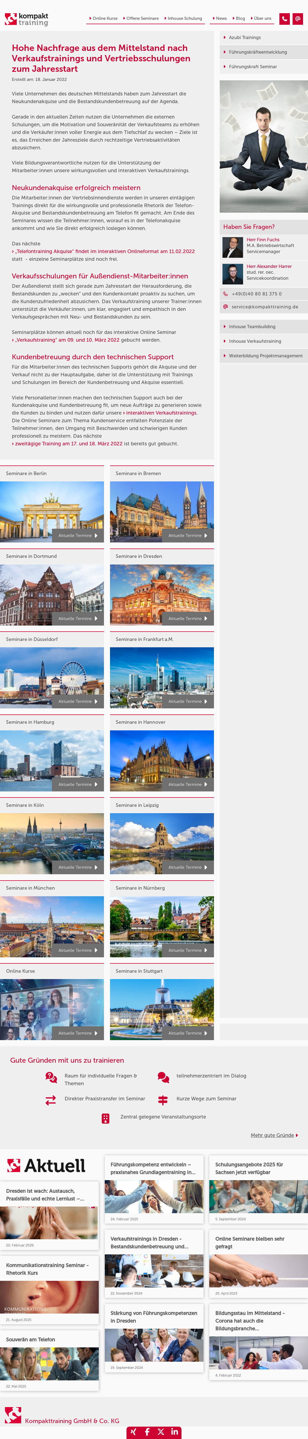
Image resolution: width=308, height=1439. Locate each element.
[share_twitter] (161, 1433)
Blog (238, 18)
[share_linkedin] (175, 1433)
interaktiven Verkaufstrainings (161, 413)
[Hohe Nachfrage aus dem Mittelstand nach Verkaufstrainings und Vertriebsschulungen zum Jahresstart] (284, 19)
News (220, 18)
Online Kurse (103, 18)
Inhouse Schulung (183, 18)
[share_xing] (133, 1433)
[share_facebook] (147, 1433)
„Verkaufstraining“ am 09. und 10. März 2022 (67, 340)
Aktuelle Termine (78, 536)
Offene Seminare (141, 18)
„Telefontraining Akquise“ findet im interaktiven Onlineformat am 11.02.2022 (105, 251)
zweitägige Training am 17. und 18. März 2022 (69, 444)
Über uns (261, 18)
